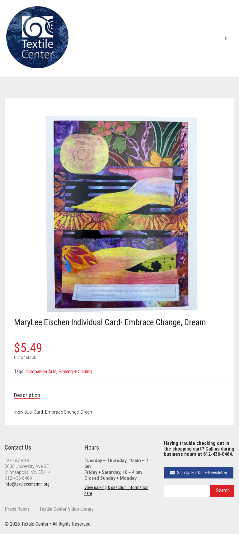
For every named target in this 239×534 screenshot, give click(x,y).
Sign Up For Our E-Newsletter (198, 472)
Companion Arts (41, 372)
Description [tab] (27, 395)
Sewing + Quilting (75, 372)
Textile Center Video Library (66, 509)
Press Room (17, 509)
